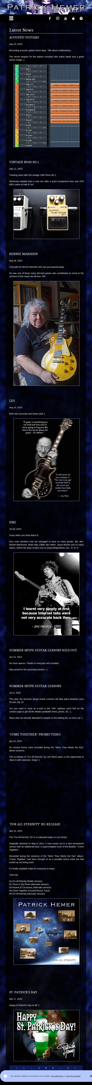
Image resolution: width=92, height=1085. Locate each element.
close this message (73, 1076)
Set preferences (57, 1076)
